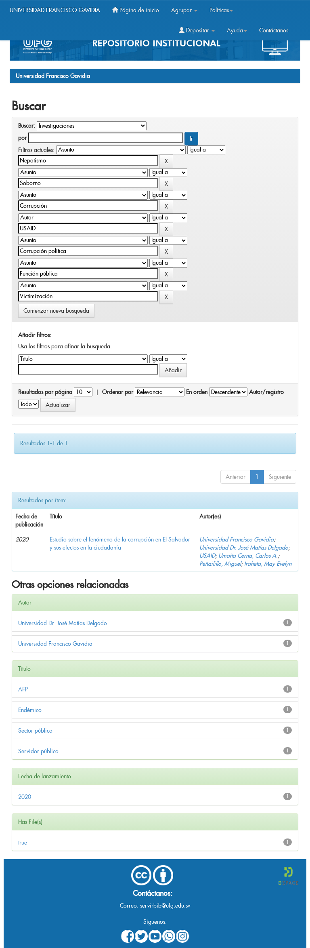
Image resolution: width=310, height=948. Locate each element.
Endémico (30, 710)
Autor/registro (266, 392)
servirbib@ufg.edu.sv (165, 905)
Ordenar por (117, 392)
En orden (196, 392)
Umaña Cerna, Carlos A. (248, 555)
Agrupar (184, 10)
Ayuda (237, 30)
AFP (23, 689)
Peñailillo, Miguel (220, 563)
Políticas (221, 10)
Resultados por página (45, 392)
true (22, 842)
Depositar (197, 30)
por (22, 137)
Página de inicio (135, 10)
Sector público (35, 730)
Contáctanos (273, 30)
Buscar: (26, 125)
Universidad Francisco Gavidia (53, 76)
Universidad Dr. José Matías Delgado (243, 547)
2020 (24, 797)
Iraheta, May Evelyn (267, 563)
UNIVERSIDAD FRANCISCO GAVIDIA (55, 10)
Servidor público (38, 751)
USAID (207, 555)
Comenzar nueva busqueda (56, 310)
